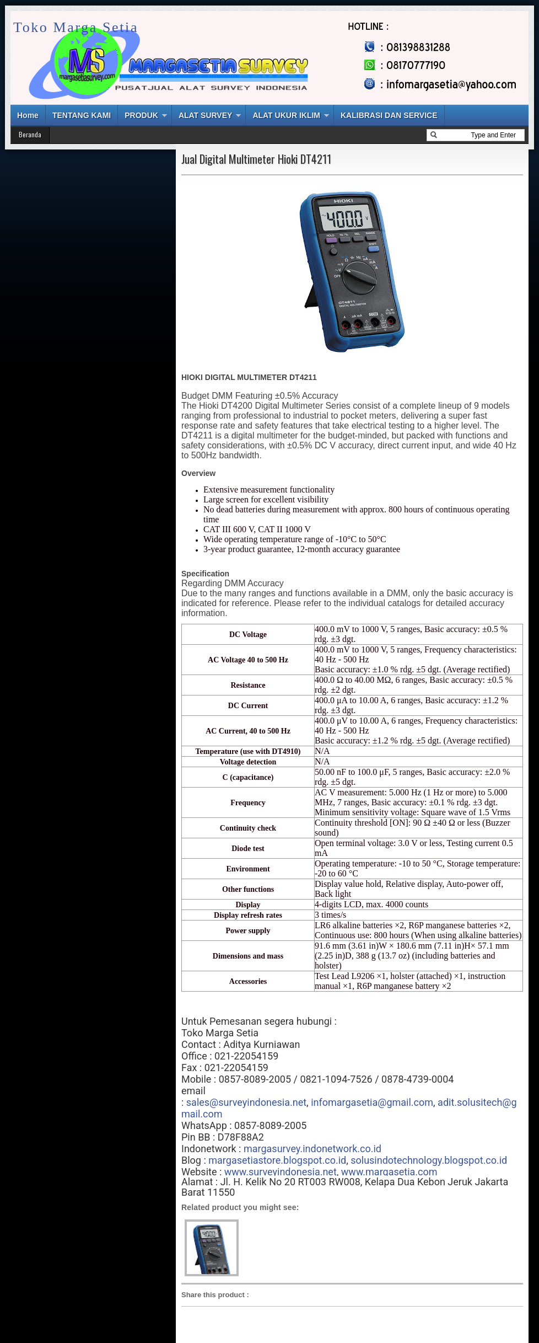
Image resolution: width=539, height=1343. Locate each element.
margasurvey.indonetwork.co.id (312, 1148)
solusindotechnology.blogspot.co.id (429, 1160)
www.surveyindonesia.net (280, 1172)
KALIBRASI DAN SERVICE (389, 115)
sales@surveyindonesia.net (246, 1102)
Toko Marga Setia (75, 27)
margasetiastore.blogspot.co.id (277, 1160)
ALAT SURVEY (206, 115)
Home (28, 115)
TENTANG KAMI (81, 115)
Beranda (30, 134)
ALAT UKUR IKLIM (286, 115)
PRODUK (141, 115)
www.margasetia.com (389, 1172)
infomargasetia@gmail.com (372, 1102)
